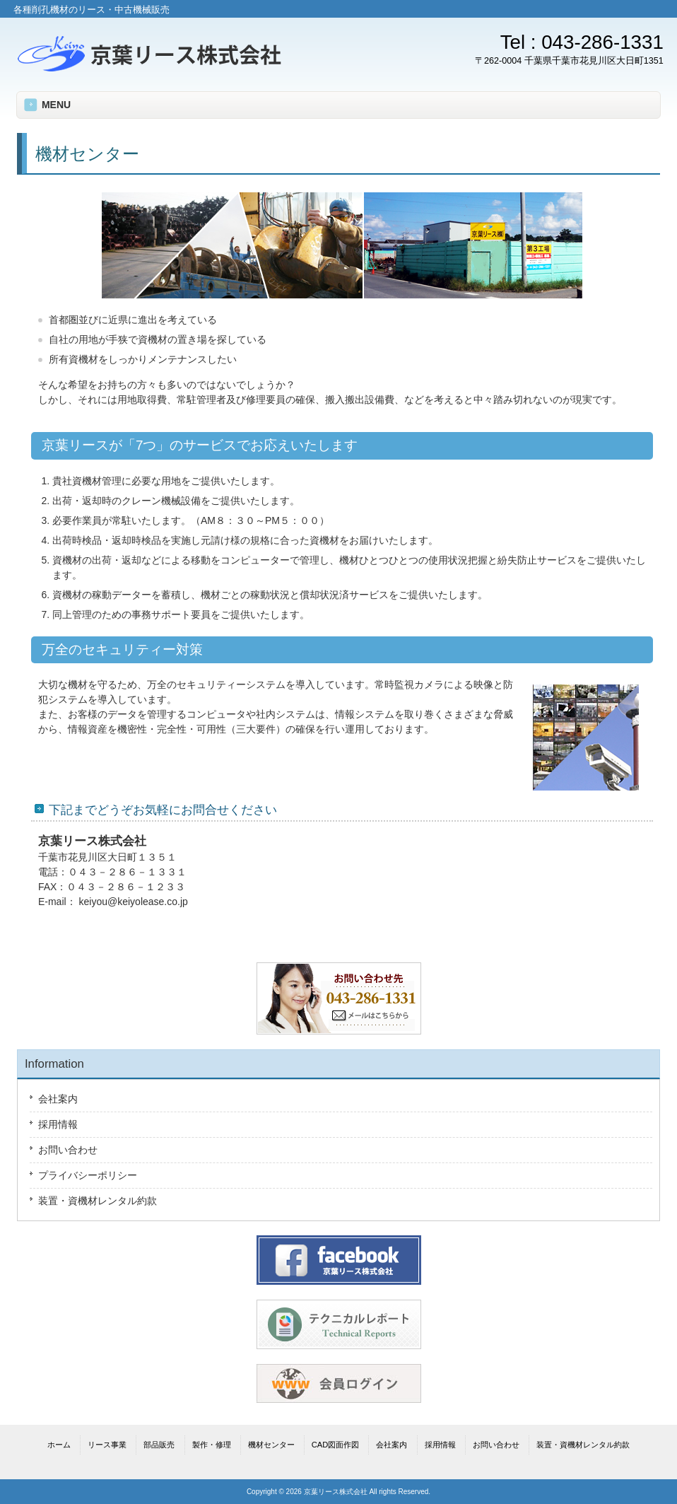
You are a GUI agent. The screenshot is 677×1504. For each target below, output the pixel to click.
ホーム (59, 1444)
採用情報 (58, 1124)
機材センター (271, 1444)
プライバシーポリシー (87, 1175)
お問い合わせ (68, 1149)
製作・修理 (211, 1444)
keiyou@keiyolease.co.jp (133, 901)
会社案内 (58, 1098)
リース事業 (107, 1444)
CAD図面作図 (336, 1444)
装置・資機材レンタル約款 (97, 1200)
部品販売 (159, 1444)
